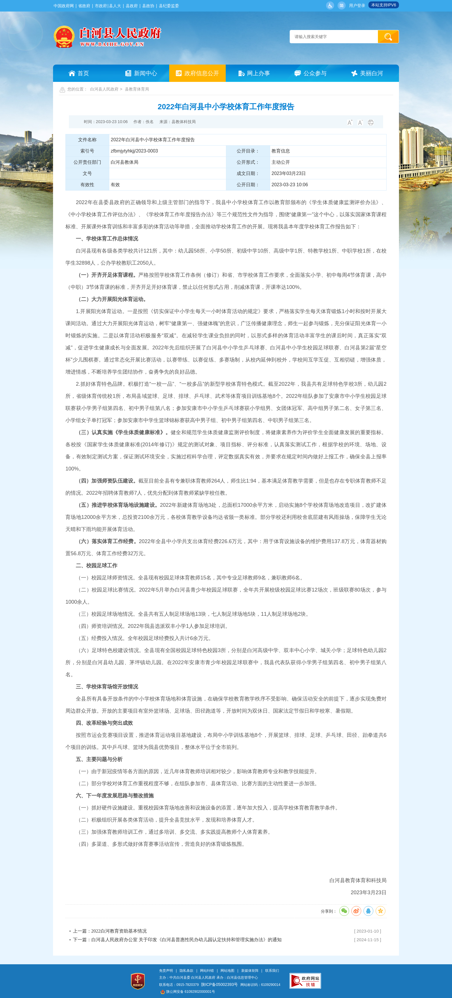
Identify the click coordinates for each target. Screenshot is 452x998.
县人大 (115, 5)
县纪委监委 (169, 5)
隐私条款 (186, 971)
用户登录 (357, 5)
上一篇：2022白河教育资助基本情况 (110, 931)
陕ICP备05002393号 (219, 984)
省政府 (84, 5)
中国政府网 (64, 5)
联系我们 (272, 971)
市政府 (101, 5)
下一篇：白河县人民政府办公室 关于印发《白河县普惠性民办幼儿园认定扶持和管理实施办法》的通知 (177, 939)
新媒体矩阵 (250, 971)
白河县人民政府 (104, 89)
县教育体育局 (137, 89)
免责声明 (166, 971)
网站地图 (227, 971)
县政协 (148, 5)
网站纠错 (207, 971)
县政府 (132, 5)
